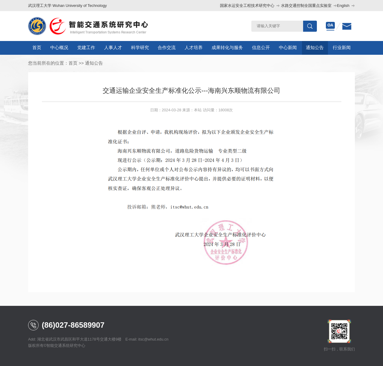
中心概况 (59, 47)
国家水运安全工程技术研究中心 (247, 5)
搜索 (310, 26)
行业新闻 (342, 47)
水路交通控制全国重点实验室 (306, 5)
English (343, 5)
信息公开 (261, 47)
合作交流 (167, 47)
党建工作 (86, 47)
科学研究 (140, 47)
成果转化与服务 (227, 47)
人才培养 (194, 47)
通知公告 (315, 47)
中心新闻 (288, 47)
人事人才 (113, 47)
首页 (36, 47)
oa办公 (330, 26)
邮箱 (347, 26)
